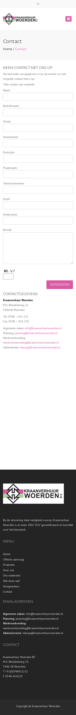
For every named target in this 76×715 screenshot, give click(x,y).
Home (7, 49)
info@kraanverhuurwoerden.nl (43, 328)
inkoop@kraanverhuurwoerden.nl (40, 347)
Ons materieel (11, 575)
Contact (7, 591)
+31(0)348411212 (16, 671)
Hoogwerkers (11, 586)
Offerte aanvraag (13, 559)
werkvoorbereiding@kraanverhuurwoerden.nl (31, 342)
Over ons (8, 570)
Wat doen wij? (11, 581)
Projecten (9, 565)
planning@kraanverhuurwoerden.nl (36, 333)
